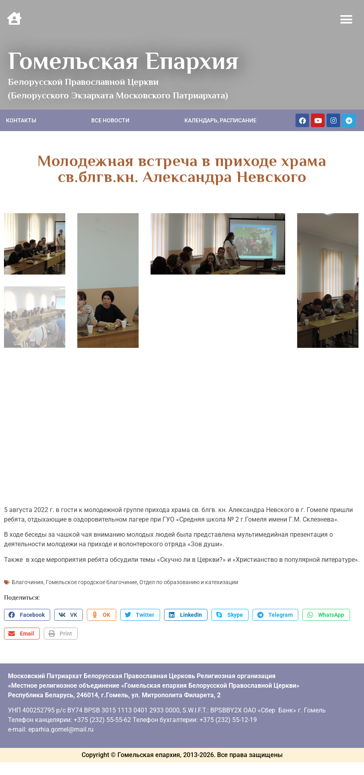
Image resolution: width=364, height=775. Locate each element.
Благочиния (27, 580)
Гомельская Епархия (123, 61)
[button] (346, 19)
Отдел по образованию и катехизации (188, 580)
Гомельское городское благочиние (91, 580)
